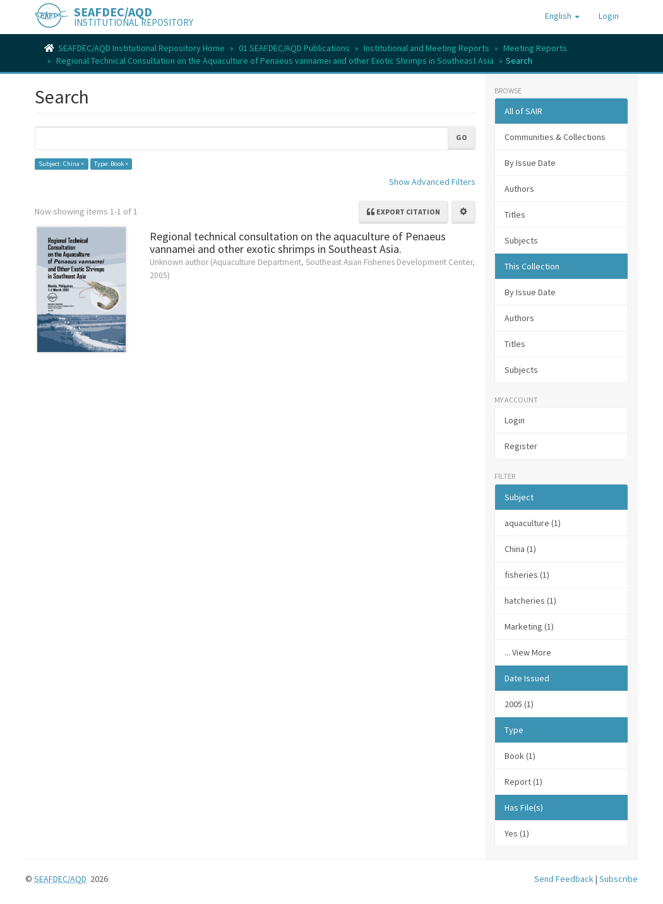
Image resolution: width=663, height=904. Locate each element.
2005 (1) (519, 704)
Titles (515, 214)
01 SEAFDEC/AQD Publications (294, 48)
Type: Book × (111, 164)
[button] (562, 16)
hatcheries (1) (530, 600)
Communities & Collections (555, 137)
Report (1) (523, 781)
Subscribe (618, 878)
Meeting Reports (535, 48)
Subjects (521, 240)
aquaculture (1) (533, 523)
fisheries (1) (527, 574)
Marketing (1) (529, 626)
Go (461, 137)
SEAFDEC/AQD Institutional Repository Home (141, 48)
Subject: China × (61, 164)
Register (521, 446)
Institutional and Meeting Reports (426, 48)
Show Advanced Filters (432, 181)
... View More (528, 652)
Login (515, 420)
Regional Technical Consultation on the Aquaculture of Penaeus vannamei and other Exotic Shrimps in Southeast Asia (275, 60)
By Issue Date (530, 162)
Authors (519, 188)
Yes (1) (517, 833)
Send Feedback (564, 878)
